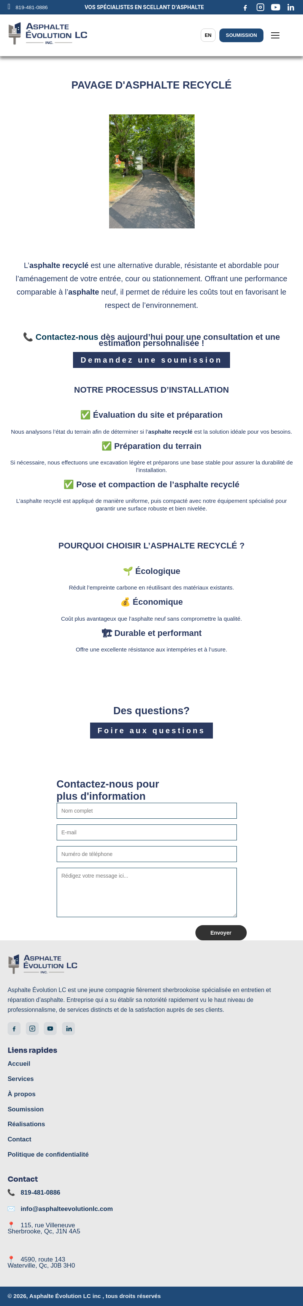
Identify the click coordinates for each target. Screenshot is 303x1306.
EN (209, 35)
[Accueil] (151, 966)
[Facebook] (245, 7)
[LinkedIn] (290, 7)
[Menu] (275, 35)
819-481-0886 (41, 1193)
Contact (19, 1139)
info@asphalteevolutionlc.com (64, 1209)
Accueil (18, 1064)
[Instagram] (260, 7)
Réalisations (25, 1124)
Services (20, 1079)
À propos (20, 1094)
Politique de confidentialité (46, 1155)
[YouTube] (275, 7)
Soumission (242, 35)
